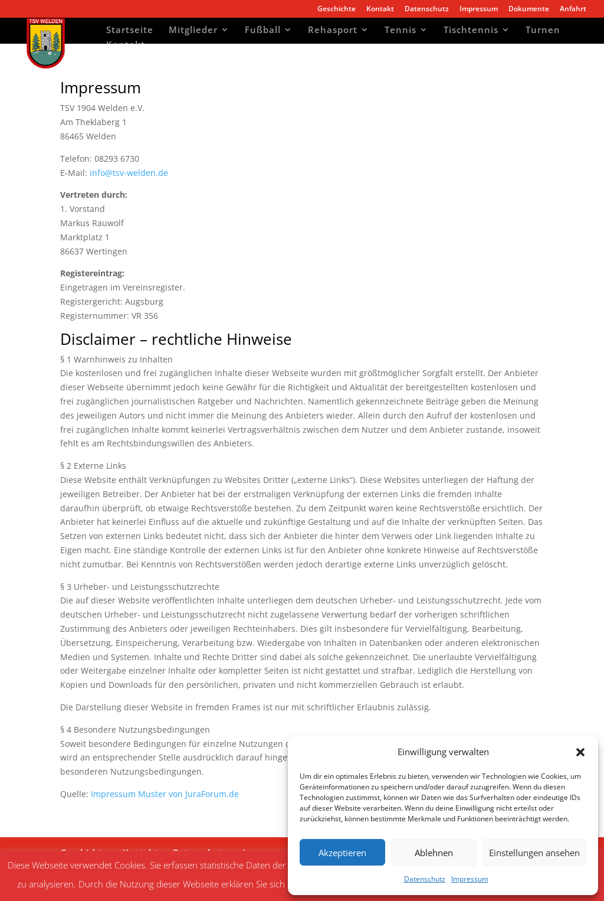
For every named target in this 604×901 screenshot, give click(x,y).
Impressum (469, 879)
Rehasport (332, 31)
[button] (580, 752)
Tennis (400, 31)
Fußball (263, 31)
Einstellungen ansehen (534, 852)
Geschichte (336, 9)
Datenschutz (424, 879)
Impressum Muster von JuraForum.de (165, 793)
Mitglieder (193, 31)
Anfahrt (573, 9)
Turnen (543, 31)
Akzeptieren (342, 852)
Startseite (129, 31)
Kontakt (380, 9)
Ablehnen (434, 852)
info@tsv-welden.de (129, 172)
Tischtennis (471, 31)
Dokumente (528, 9)
